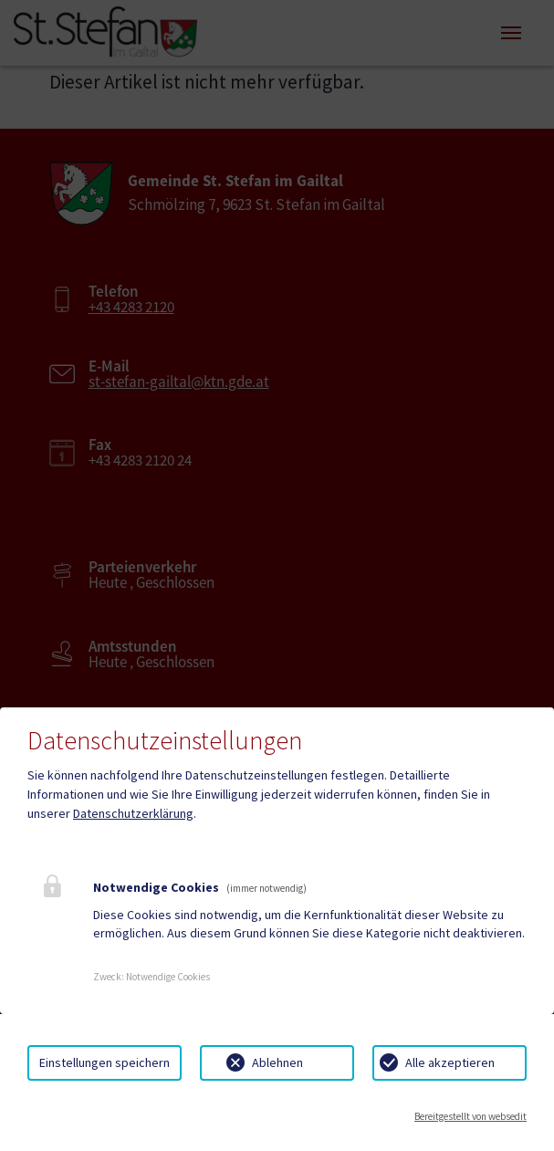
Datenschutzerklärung (133, 813)
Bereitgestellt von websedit (470, 1116)
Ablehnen (277, 1062)
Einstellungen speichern (104, 1062)
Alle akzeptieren (450, 1062)
